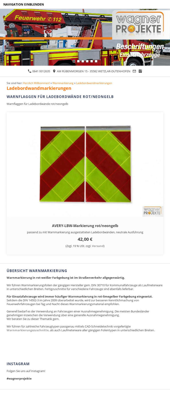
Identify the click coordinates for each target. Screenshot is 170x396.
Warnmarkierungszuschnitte (28, 330)
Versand (98, 246)
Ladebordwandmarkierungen (94, 83)
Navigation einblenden (23, 4)
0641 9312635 (39, 71)
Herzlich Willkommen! (36, 83)
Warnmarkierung (62, 83)
